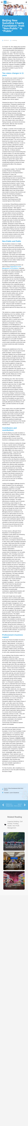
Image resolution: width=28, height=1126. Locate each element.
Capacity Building (13, 821)
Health (9, 826)
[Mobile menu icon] (2, 2)
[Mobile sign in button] (26, 2)
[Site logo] (8, 2)
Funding (15, 823)
